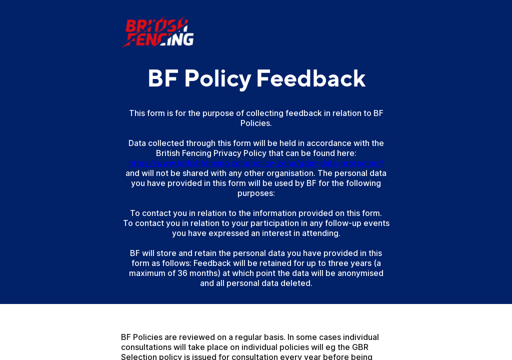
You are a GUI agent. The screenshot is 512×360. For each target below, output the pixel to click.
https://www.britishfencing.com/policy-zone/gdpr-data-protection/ (256, 163)
